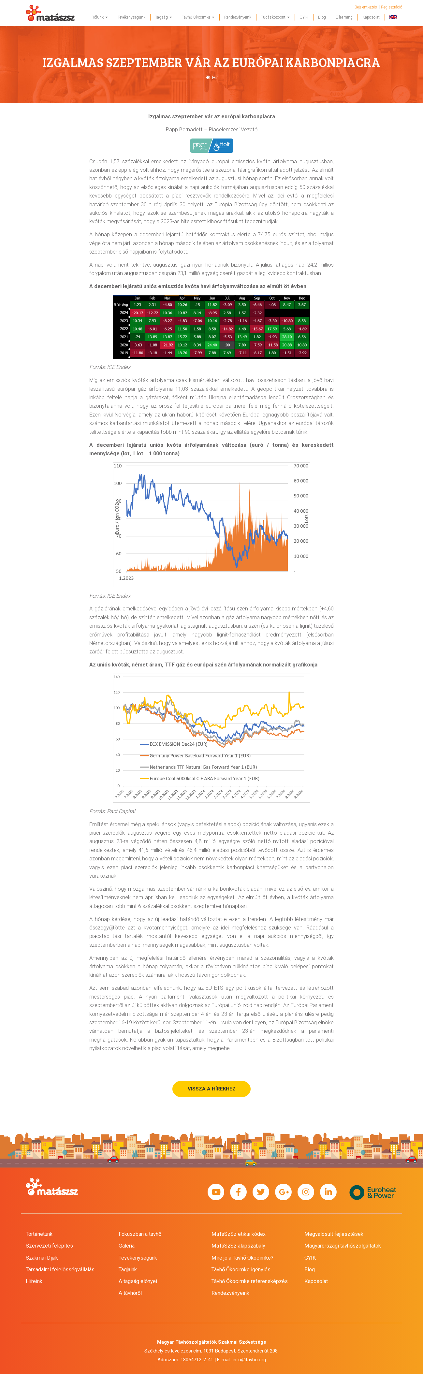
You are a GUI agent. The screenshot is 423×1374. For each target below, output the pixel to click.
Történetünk (39, 1234)
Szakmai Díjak (42, 1258)
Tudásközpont (275, 17)
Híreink (34, 1281)
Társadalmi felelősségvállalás (60, 1269)
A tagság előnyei (138, 1281)
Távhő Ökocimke (198, 17)
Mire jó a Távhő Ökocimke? (242, 1258)
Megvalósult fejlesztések (333, 1234)
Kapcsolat (371, 17)
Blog (322, 17)
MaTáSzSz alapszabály (238, 1246)
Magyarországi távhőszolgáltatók (342, 1246)
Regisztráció (391, 7)
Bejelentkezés (366, 7)
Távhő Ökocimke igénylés (241, 1269)
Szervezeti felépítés (49, 1246)
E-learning (344, 17)
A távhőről (130, 1293)
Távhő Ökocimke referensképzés (250, 1281)
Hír (215, 77)
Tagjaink (128, 1269)
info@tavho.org (249, 1360)
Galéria (127, 1246)
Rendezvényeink (237, 17)
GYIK (303, 17)
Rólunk (100, 17)
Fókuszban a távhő (140, 1234)
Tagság (163, 17)
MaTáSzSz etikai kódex (239, 1234)
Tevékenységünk (131, 17)
